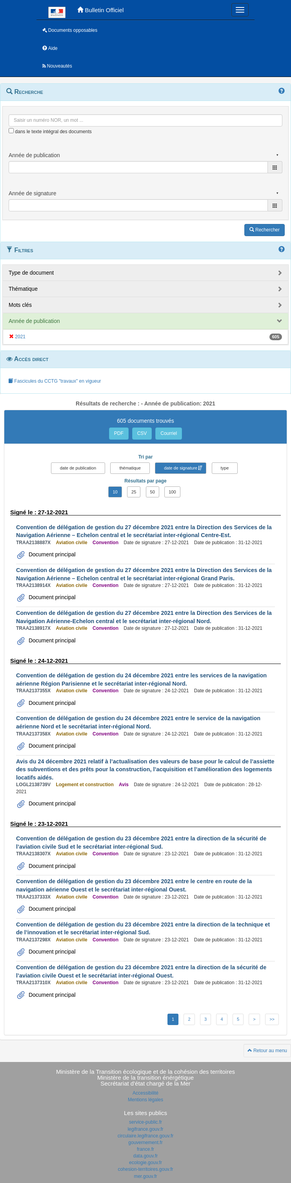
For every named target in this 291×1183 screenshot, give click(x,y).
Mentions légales (145, 1099)
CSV (142, 433)
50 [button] (152, 492)
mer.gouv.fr (145, 1176)
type (225, 468)
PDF (119, 433)
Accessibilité (145, 1093)
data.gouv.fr (145, 1156)
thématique (129, 468)
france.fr (145, 1149)
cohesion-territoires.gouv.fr (145, 1169)
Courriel (168, 433)
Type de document (31, 273)
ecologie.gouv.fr (145, 1162)
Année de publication (34, 321)
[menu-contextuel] (11, 130)
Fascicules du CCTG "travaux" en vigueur (54, 381)
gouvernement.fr (145, 1142)
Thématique (23, 289)
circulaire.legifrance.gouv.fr (146, 1136)
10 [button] (115, 492)
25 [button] (133, 492)
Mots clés (20, 305)
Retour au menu (267, 1050)
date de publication (78, 468)
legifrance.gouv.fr (145, 1129)
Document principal (51, 554)
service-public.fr (145, 1122)
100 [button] (172, 492)
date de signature (180, 468)
